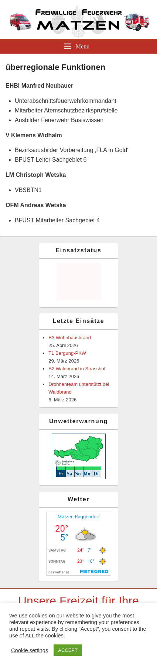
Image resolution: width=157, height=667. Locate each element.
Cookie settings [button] (29, 650)
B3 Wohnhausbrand (69, 337)
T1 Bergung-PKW (67, 353)
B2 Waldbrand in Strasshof (76, 368)
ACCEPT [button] (68, 650)
